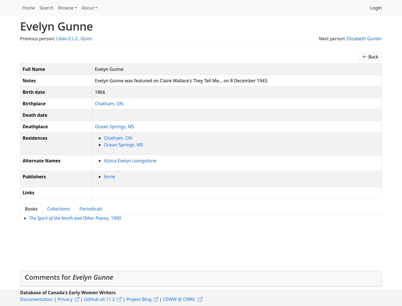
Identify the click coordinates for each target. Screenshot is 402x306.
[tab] (201, 278)
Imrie (109, 177)
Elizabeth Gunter (364, 39)
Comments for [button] (69, 277)
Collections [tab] (58, 209)
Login (376, 8)
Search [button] (47, 8)
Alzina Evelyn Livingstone (130, 161)
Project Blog (138, 299)
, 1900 (75, 218)
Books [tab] (31, 209)
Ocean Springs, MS (114, 126)
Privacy (65, 299)
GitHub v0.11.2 (99, 299)
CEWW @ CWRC (179, 299)
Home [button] (28, 8)
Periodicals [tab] (91, 209)
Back (370, 57)
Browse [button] (65, 8)
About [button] (88, 8)
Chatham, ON (109, 104)
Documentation (36, 299)
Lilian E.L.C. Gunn (74, 39)
